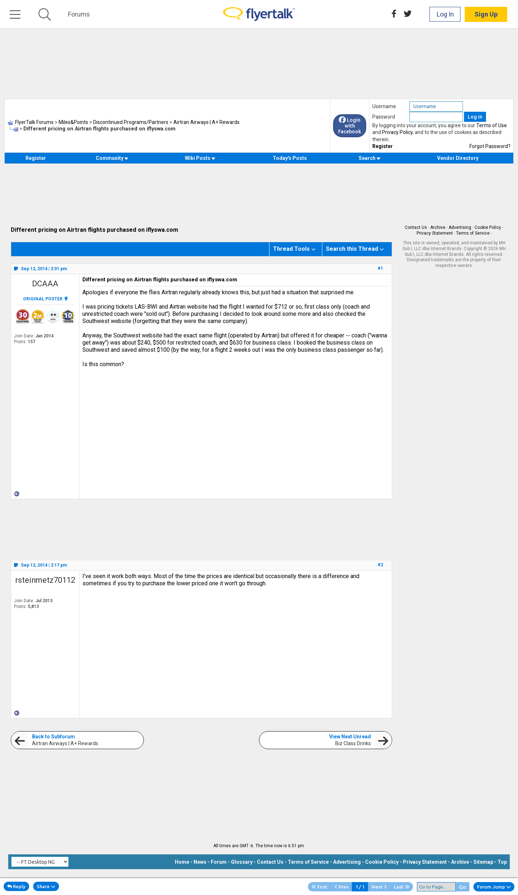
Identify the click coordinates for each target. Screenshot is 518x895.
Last (401, 886)
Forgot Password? (489, 146)
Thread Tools (291, 248)
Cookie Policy (487, 227)
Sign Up (485, 14)
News (200, 862)
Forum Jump (494, 886)
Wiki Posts (200, 158)
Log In (445, 14)
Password (383, 117)
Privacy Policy (397, 132)
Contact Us (416, 227)
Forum (219, 862)
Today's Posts (290, 158)
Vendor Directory (457, 158)
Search (370, 158)
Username (384, 106)
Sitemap (483, 862)
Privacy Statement (435, 233)
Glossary (242, 862)
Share (46, 886)
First (319, 886)
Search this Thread (352, 248)
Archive (437, 227)
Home (182, 862)
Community (112, 158)
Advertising (460, 227)
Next (379, 886)
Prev (342, 886)
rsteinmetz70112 (45, 580)
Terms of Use (491, 125)
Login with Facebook (349, 125)
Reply (16, 886)
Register (382, 146)
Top (502, 862)
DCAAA (45, 283)
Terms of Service (473, 233)
